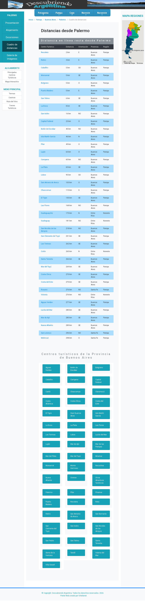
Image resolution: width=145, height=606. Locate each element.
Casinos (12, 98)
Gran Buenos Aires (75, 414)
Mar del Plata (51, 456)
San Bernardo (100, 514)
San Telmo (45, 98)
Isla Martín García (48, 137)
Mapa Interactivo (12, 82)
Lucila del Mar (46, 310)
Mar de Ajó (45, 318)
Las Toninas (45, 244)
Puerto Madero (47, 91)
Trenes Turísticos (12, 106)
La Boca (44, 106)
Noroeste (102, 13)
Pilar (43, 144)
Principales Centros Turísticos (12, 75)
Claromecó (99, 392)
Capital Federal (47, 121)
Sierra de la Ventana (50, 548)
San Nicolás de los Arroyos (101, 527)
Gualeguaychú (46, 213)
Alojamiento (12, 30)
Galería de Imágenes (12, 57)
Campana (45, 160)
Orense (73, 478)
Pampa (59, 13)
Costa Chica (46, 274)
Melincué (44, 338)
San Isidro (45, 114)
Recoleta (44, 52)
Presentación (12, 23)
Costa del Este (46, 282)
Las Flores (45, 205)
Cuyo (72, 13)
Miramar (98, 456)
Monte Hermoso (74, 467)
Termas (12, 94)
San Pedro (50, 538)
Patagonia (43, 13)
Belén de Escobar (48, 129)
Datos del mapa (130, 67)
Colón (43, 251)
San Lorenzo (46, 333)
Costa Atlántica (49, 402)
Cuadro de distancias (12, 46)
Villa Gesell (50, 559)
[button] (129, 53)
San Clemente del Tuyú (50, 236)
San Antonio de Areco (49, 182)
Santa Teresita (46, 259)
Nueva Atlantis (46, 325)
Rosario (44, 290)
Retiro (43, 60)
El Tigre (44, 198)
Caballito (44, 68)
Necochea (99, 466)
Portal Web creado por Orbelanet (73, 590)
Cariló (48, 392)
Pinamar (98, 492)
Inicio (31, 20)
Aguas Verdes (46, 302)
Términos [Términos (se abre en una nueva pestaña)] (140, 67)
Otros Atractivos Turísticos (99, 480)
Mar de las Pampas (99, 445)
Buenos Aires (49, 20)
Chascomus (45, 190)
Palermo (60, 20)
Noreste (86, 13)
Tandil (72, 547)
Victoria (44, 295)
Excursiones (12, 37)
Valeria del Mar (99, 548)
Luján (43, 152)
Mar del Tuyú (46, 267)
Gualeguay (45, 221)
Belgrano (44, 83)
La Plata (44, 167)
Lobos (43, 175)
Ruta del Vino (12, 102)
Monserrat (45, 75)
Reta (97, 502)
